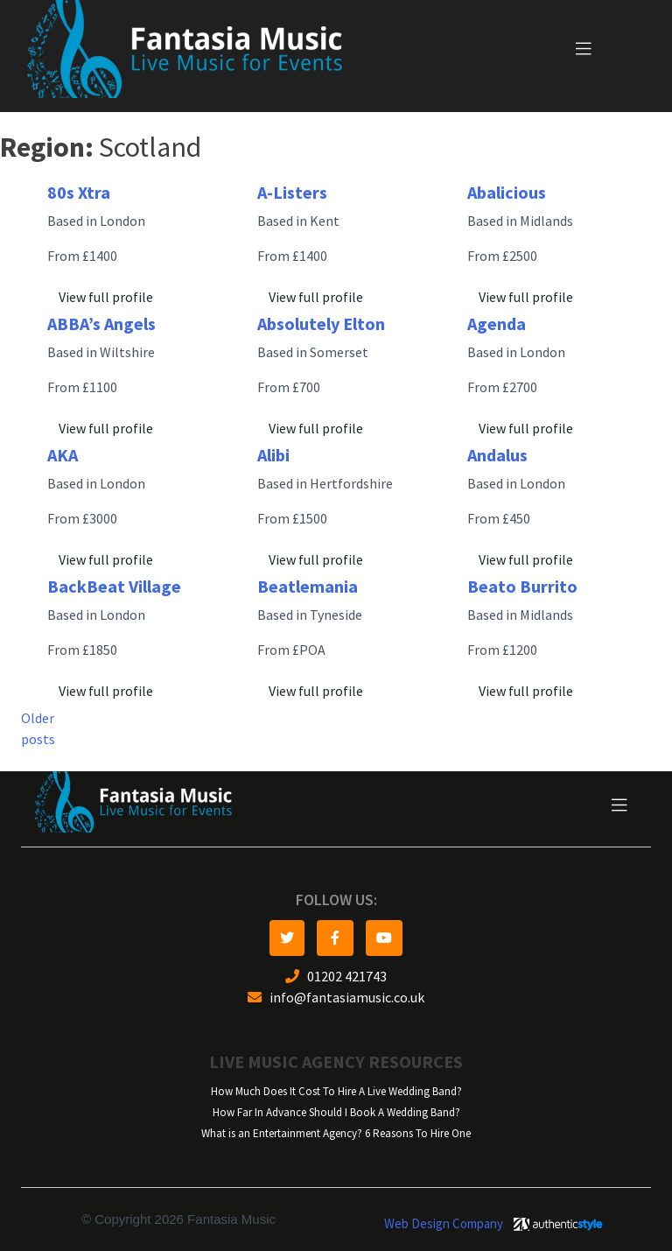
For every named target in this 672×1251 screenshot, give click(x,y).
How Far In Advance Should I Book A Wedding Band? (336, 1112)
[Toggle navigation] (583, 49)
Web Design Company (443, 1224)
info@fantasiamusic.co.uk (336, 997)
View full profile (106, 297)
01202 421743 (336, 976)
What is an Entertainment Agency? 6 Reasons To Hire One (336, 1133)
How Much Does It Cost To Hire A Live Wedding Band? (336, 1091)
